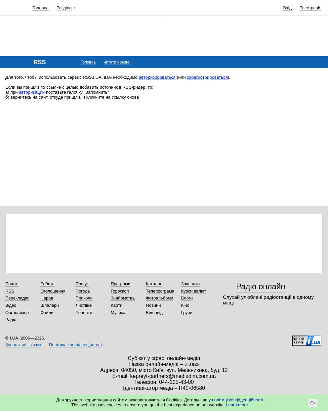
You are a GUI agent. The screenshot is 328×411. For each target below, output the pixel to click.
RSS (9, 291)
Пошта (12, 283)
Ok (313, 402)
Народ (46, 298)
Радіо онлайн (260, 286)
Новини (153, 305)
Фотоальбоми (159, 298)
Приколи (84, 298)
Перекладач (17, 298)
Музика (118, 312)
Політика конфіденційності (75, 344)
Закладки (190, 283)
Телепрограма (160, 291)
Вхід (287, 7)
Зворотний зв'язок (23, 344)
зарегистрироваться (207, 77)
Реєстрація (310, 7)
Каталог (153, 283)
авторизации (32, 92)
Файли (46, 312)
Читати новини (117, 62)
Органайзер (17, 312)
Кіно (185, 305)
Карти (116, 305)
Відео (11, 305)
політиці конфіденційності (237, 399)
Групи (186, 312)
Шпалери (49, 305)
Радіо (10, 319)
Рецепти (84, 312)
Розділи (64, 7)
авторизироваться (157, 77)
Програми (120, 283)
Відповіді (155, 312)
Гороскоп (120, 291)
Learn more (237, 404)
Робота (47, 283)
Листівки (84, 305)
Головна (40, 7)
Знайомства (123, 298)
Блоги (187, 298)
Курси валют (193, 291)
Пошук (82, 283)
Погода (83, 291)
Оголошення (52, 291)
